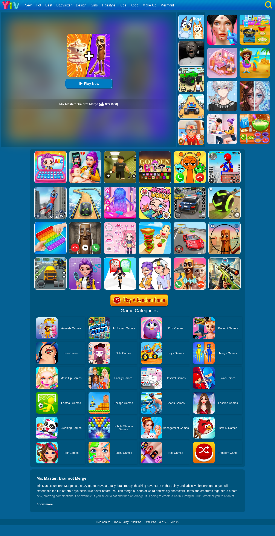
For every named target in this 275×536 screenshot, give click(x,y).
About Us (136, 522)
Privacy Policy (121, 522)
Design (81, 5)
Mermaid (167, 5)
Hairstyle (108, 5)
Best (48, 5)
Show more (45, 504)
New (28, 5)
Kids (122, 5)
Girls (94, 5)
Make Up (149, 5)
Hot (38, 5)
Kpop (134, 5)
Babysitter (64, 5)
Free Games (103, 522)
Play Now (88, 83)
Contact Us (150, 522)
